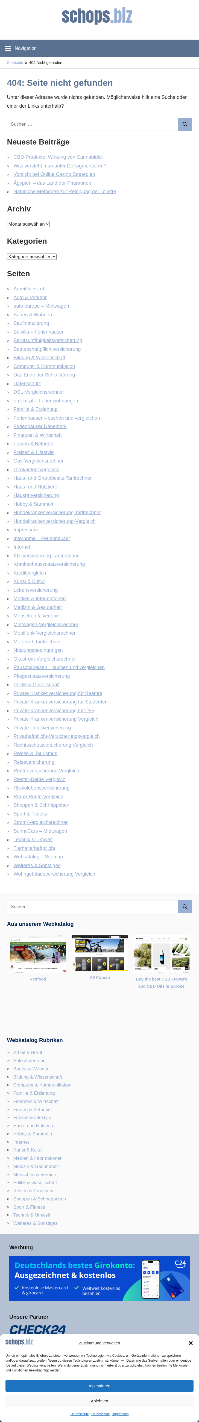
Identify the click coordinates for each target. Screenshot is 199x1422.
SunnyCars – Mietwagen (40, 831)
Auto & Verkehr (30, 297)
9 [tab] (79, 1017)
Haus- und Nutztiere (35, 487)
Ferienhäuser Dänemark (40, 426)
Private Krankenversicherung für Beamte (58, 693)
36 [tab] (144, 1025)
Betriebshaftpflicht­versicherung (47, 349)
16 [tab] (136, 1017)
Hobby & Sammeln (34, 504)
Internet (22, 547)
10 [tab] (87, 1017)
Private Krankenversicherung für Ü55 (54, 710)
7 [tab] (62, 1017)
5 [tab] (46, 1017)
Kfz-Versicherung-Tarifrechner (46, 555)
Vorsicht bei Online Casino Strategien (54, 174)
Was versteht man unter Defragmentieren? (60, 166)
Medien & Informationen (40, 598)
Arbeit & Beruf (29, 289)
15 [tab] (128, 1017)
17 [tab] (144, 1017)
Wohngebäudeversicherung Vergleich (54, 874)
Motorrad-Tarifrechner (37, 641)
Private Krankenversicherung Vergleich (56, 719)
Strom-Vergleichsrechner (41, 822)
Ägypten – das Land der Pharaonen (52, 183)
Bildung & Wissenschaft (39, 357)
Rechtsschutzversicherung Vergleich (53, 745)
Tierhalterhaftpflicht (34, 848)
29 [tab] (87, 1025)
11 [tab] (95, 1017)
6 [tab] (54, 1017)
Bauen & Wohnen (33, 314)
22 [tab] (185, 1017)
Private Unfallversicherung (42, 728)
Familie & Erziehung (36, 409)
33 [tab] (120, 1025)
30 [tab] (95, 1025)
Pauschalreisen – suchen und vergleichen (59, 667)
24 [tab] (46, 1025)
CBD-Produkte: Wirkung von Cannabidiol (58, 157)
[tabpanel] (38, 962)
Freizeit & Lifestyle (34, 452)
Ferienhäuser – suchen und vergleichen (57, 418)
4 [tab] (38, 1017)
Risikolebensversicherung (42, 788)
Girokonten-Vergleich (37, 469)
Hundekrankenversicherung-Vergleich (55, 521)
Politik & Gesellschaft (37, 684)
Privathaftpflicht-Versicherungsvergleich (57, 736)
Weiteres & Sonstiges (37, 865)
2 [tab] (21, 1017)
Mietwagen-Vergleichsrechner (46, 624)
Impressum (120, 1414)
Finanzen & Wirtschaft (38, 435)
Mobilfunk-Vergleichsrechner (45, 633)
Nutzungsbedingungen (38, 650)
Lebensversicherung (36, 590)
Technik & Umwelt (33, 839)
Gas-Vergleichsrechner (39, 461)
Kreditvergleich (30, 573)
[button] (191, 1343)
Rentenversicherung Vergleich (46, 770)
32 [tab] (112, 1025)
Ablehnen (99, 1401)
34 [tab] (128, 1025)
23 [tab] (38, 1025)
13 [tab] (112, 1017)
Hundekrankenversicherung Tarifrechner (57, 512)
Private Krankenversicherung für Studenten (61, 702)
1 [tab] (13, 1017)
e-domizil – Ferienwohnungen (46, 401)
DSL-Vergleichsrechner (39, 392)
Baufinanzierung (31, 323)
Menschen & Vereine (36, 616)
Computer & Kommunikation (44, 366)
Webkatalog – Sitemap (38, 856)
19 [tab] (161, 1017)
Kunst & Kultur (29, 581)
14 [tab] (120, 1017)
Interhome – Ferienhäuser (42, 538)
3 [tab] (30, 1017)
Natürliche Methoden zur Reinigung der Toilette (65, 191)
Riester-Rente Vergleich (40, 779)
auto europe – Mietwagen (41, 306)
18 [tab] (153, 1017)
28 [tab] (79, 1025)
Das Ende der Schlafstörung (44, 375)
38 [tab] (161, 1025)
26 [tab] (62, 1025)
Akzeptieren (99, 1385)
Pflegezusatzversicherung (42, 676)
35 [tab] (136, 1025)
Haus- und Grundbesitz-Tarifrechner (53, 478)
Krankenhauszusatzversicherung (49, 564)
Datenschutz (80, 1414)
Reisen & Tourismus (35, 753)
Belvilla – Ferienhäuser (39, 332)
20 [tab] (169, 1017)
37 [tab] (153, 1025)
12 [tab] (103, 1017)
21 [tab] (177, 1017)
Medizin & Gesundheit (38, 607)
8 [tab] (71, 1017)
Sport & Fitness (30, 814)
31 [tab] (103, 1025)
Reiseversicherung (34, 762)
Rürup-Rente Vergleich (38, 796)
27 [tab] (71, 1025)
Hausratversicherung (36, 495)
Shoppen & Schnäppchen (41, 805)
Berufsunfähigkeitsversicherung (48, 340)
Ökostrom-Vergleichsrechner (45, 659)
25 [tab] (54, 1025)
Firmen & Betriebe (33, 443)
